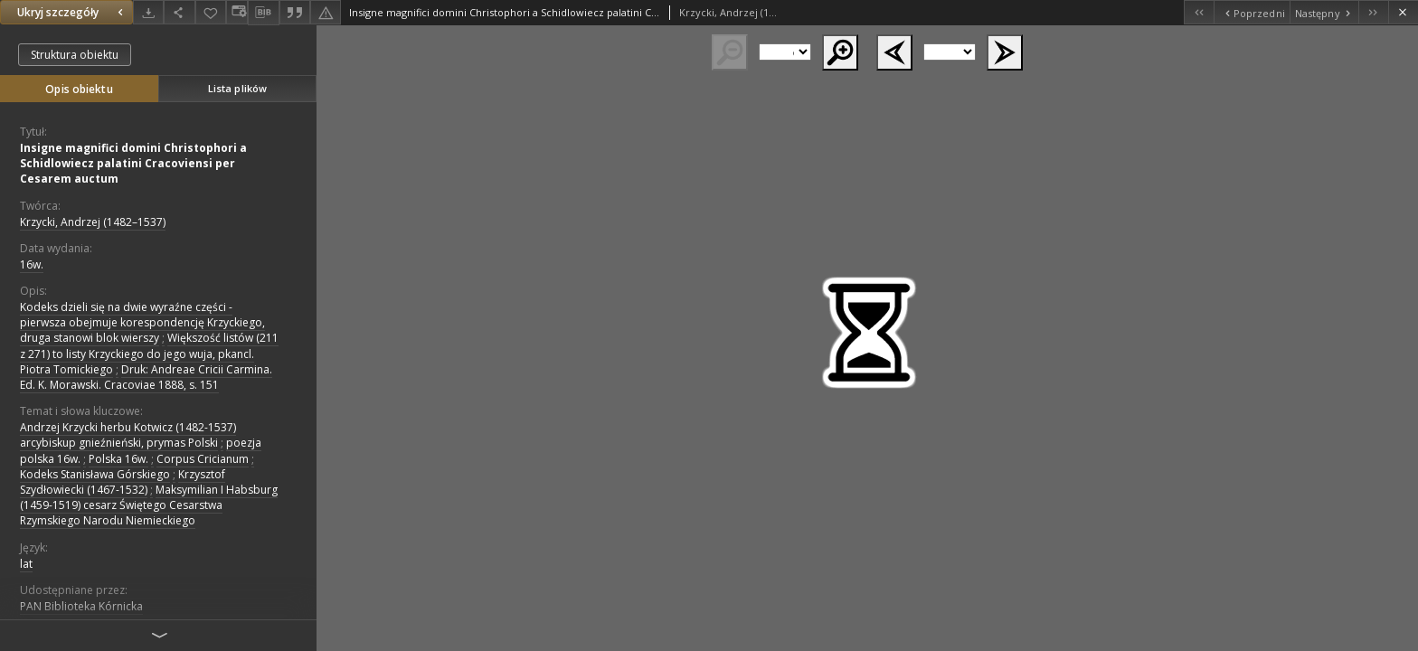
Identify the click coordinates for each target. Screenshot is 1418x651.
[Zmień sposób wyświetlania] (237, 12)
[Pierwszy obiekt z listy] (1199, 12)
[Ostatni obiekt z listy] (1373, 12)
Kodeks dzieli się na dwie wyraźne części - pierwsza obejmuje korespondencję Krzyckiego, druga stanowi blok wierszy (142, 322)
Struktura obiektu (74, 54)
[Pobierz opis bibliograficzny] (263, 12)
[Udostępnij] (179, 12)
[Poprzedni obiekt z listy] (1251, 12)
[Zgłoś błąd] (325, 12)
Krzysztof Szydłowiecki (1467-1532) (122, 482)
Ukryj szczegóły (72, 12)
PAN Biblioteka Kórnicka (81, 606)
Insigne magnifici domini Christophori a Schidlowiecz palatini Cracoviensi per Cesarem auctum (133, 163)
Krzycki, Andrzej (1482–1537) (92, 222)
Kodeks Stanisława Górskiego (95, 474)
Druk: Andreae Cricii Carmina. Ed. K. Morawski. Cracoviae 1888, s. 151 (146, 377)
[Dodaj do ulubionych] (210, 12)
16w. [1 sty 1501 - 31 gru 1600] (31, 264)
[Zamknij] (1403, 12)
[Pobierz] (148, 12)
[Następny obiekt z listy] (1324, 12)
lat (26, 563)
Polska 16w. (118, 459)
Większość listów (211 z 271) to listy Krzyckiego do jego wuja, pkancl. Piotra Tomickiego (149, 353)
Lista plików (237, 88)
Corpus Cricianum (202, 459)
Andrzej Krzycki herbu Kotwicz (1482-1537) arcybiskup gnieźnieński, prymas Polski (128, 435)
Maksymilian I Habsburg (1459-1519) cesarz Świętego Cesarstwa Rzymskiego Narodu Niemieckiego (149, 505)
